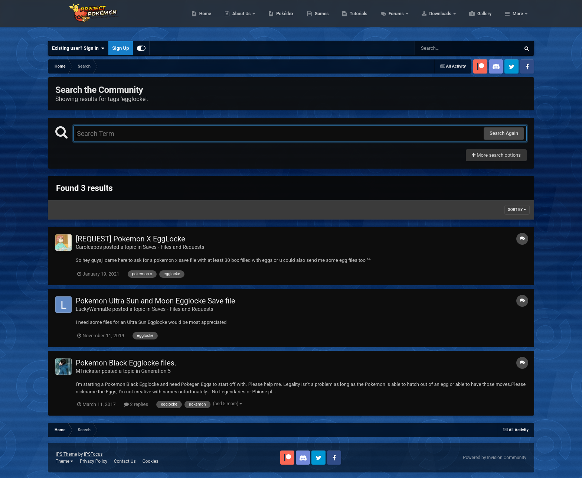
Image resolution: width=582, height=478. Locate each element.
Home (240, 18)
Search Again (504, 133)
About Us (277, 18)
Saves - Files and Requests (174, 247)
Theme (64, 461)
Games (356, 18)
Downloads (476, 18)
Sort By (517, 210)
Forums (432, 18)
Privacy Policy (93, 461)
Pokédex (320, 18)
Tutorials (393, 18)
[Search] (449, 48)
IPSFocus (93, 454)
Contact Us (125, 461)
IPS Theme (66, 454)
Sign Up (120, 48)
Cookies (150, 461)
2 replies (136, 404)
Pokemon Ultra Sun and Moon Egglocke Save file (155, 300)
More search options (496, 155)
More (517, 18)
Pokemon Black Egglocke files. (126, 362)
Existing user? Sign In (78, 48)
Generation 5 (156, 371)
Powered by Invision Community (494, 457)
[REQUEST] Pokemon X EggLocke (130, 238)
